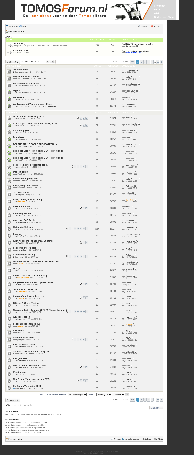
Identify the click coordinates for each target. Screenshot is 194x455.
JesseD (129, 359)
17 (86, 229)
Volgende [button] (161, 62)
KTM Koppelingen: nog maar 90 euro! (33, 241)
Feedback (52, 106)
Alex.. (128, 207)
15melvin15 (131, 46)
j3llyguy (20, 340)
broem (20, 264)
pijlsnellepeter (131, 124)
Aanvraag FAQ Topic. (24, 220)
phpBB (88, 451)
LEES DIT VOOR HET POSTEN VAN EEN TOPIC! (38, 151)
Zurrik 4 (20, 298)
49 (84, 311)
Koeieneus (130, 131)
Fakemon (130, 255)
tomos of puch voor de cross (28, 296)
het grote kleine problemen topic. (30, 165)
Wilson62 (23, 354)
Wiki (156, 13)
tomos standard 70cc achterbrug (30, 275)
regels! (16, 90)
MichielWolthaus (133, 53)
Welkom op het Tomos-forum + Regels (33, 104)
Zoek (48, 62)
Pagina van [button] (132, 62)
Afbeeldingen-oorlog (24, 254)
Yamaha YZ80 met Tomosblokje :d (31, 351)
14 (78, 229)
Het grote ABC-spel (23, 227)
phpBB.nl (107, 453)
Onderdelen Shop (164, 17)
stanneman (23, 72)
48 (81, 311)
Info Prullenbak (21, 172)
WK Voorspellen (21, 317)
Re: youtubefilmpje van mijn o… (136, 51)
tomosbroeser (131, 84)
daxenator (130, 227)
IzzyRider (21, 202)
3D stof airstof (20, 69)
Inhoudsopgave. (21, 130)
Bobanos (21, 188)
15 (81, 229)
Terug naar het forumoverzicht (19, 405)
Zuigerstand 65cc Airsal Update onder (33, 282)
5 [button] (152, 62)
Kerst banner (20, 372)
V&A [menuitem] (24, 26)
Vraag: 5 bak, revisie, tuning (27, 199)
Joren (19, 284)
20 (78, 256)
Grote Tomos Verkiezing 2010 (28, 116)
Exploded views (21, 50)
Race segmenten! (22, 213)
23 (86, 256)
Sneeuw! (17, 234)
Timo (21, 257)
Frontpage (160, 5)
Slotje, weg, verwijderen (25, 185)
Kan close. (18, 330)
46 (75, 311)
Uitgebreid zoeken (53, 62)
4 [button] (148, 62)
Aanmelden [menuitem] (158, 26)
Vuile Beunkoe (23, 79)
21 (81, 256)
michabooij (21, 347)
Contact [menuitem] (117, 439)
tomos (128, 297)
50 (86, 311)
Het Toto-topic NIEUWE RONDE (29, 365)
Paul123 (20, 243)
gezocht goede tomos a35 (26, 324)
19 (75, 256)
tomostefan (130, 241)
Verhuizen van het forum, (26, 83)
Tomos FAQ (19, 43)
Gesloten (11, 61)
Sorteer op (99, 394)
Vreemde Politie (21, 206)
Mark (19, 99)
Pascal (20, 333)
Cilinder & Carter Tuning (26, 303)
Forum (157, 9)
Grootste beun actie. (24, 337)
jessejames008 (132, 234)
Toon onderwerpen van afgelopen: (62, 394)
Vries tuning (131, 165)
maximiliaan (22, 250)
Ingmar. (129, 276)
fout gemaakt (20, 358)
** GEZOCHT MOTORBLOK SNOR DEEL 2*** (36, 261)
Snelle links (13, 26)
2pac (128, 117)
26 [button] (158, 62)
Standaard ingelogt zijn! (25, 178)
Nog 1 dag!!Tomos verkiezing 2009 (31, 379)
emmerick (21, 271)
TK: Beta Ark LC (21, 192)
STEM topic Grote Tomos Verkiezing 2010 (35, 123)
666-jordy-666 (23, 278)
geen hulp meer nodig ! (25, 248)
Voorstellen (19, 97)
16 (84, 229)
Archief (8, 37)
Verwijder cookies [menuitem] (132, 439)
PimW (19, 119)
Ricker (128, 290)
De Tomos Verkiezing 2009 (27, 386)
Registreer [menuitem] (145, 26)
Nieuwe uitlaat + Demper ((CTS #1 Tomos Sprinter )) (40, 310)
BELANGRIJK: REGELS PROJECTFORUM (35, 144)
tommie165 (22, 291)
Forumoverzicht (15, 31)
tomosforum (22, 106)
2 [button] (141, 62)
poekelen (21, 167)
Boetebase (18, 137)
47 (78, 311)
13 (75, 229)
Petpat (20, 195)
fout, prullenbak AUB (24, 344)
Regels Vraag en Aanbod (26, 76)
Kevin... (20, 215)
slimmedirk (21, 222)
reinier (20, 326)
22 (84, 256)
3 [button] (145, 62)
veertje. (17, 268)
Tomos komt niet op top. (26, 289)
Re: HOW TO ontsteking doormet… (137, 44)
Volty (128, 138)
